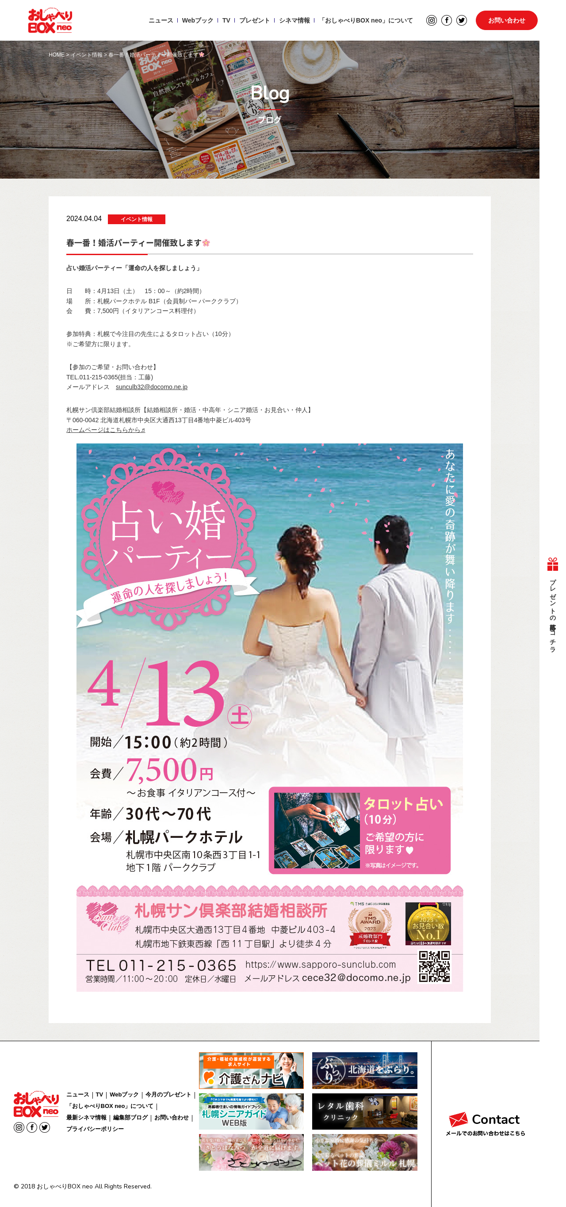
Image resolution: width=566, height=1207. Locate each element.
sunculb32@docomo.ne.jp (151, 386)
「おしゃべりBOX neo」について (366, 20)
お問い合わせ (506, 20)
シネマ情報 (294, 20)
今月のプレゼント (168, 1094)
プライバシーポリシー (95, 1129)
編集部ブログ (130, 1117)
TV (226, 20)
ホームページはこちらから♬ (105, 429)
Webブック (198, 20)
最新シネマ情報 (86, 1117)
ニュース (161, 20)
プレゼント (254, 20)
